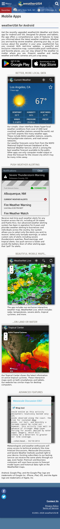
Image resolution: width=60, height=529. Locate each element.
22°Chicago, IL (47, 10)
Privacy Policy (52, 505)
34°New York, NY (24, 10)
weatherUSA (30, 3)
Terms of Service (51, 508)
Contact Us (53, 501)
